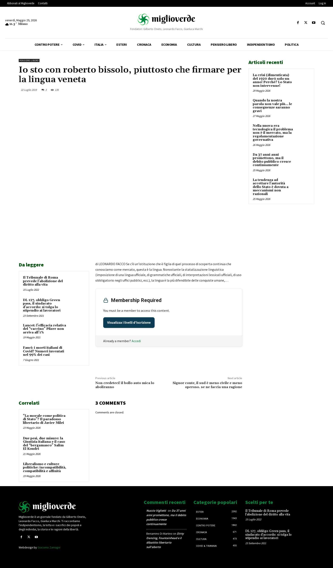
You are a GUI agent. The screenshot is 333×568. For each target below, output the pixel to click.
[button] (323, 23)
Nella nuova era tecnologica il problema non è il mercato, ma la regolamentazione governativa (273, 133)
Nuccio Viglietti (156, 510)
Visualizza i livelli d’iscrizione (129, 322)
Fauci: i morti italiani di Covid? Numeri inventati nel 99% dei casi (43, 351)
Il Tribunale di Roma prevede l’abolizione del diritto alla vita (43, 281)
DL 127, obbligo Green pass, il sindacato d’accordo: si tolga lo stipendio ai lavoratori (42, 305)
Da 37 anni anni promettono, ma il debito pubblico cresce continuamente (272, 160)
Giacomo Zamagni (49, 547)
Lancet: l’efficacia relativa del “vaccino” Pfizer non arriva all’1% (44, 329)
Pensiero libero (29, 60)
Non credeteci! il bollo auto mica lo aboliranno (124, 385)
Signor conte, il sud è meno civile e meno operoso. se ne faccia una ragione (207, 385)
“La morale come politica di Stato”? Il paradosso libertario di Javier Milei (44, 419)
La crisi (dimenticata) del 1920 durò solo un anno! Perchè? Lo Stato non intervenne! (272, 80)
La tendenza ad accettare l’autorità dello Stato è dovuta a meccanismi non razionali (270, 187)
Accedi (136, 341)
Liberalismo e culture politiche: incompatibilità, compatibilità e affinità (44, 467)
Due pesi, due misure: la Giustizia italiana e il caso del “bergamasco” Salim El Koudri (44, 443)
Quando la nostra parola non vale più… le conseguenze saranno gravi (272, 105)
